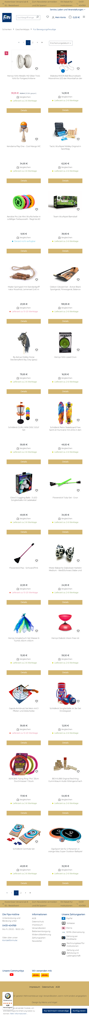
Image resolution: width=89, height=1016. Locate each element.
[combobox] (25, 17)
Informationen (39, 914)
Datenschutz (38, 922)
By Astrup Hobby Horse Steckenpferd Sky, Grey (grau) (23, 358)
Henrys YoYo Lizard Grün (65, 357)
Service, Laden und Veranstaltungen (67, 10)
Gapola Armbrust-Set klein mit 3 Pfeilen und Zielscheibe (23, 709)
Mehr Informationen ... (19, 1014)
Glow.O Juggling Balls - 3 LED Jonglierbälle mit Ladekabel (23, 499)
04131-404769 (9, 925)
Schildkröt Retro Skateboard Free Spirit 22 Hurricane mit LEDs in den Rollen (65, 428)
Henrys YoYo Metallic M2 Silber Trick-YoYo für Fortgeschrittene (23, 77)
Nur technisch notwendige (56, 1011)
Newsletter (37, 941)
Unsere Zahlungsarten (73, 914)
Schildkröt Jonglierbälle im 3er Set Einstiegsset (65, 709)
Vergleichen (24, 97)
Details (24, 110)
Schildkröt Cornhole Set (24, 849)
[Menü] (84, 17)
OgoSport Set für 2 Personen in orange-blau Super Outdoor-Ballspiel (65, 850)
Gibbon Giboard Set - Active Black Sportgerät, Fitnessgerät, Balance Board (65, 288)
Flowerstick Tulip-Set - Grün (65, 498)
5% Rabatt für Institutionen (65, 4)
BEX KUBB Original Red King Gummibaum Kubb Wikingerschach (65, 780)
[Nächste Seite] (37, 42)
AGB (34, 918)
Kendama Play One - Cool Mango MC (24, 146)
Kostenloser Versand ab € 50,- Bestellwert (15, 4)
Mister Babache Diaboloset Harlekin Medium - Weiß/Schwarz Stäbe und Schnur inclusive (65, 569)
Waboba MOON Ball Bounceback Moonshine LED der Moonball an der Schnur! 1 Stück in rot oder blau (65, 77)
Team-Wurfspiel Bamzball (65, 217)
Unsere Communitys (13, 971)
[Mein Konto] (58, 17)
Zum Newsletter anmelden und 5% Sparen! (43, 4)
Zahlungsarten (39, 938)
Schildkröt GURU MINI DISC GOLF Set (23, 428)
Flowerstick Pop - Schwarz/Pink (23, 568)
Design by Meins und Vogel (44, 1002)
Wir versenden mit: (42, 971)
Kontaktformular (9, 940)
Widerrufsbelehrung (41, 934)
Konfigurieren (79, 1011)
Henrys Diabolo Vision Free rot (65, 638)
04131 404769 (81, 4)
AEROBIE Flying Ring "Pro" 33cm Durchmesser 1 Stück (24, 780)
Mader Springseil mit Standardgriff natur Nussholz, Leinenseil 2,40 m (24, 288)
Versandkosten (39, 928)
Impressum (37, 925)
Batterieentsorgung (41, 931)
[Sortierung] (61, 43)
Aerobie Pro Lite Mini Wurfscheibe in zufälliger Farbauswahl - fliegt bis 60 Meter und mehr (24, 218)
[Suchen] (37, 17)
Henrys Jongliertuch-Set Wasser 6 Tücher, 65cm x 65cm (23, 639)
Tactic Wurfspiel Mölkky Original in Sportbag (65, 147)
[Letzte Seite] (42, 42)
